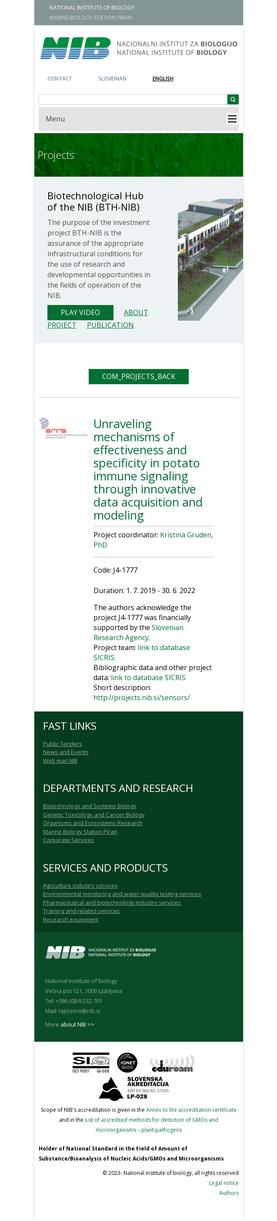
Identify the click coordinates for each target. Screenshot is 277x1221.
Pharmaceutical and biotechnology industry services (112, 902)
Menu (55, 119)
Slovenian (112, 78)
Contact (59, 78)
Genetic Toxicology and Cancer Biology (94, 814)
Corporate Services (68, 840)
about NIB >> (77, 1024)
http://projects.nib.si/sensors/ (141, 697)
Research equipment (70, 919)
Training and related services (81, 911)
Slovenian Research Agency (138, 632)
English (163, 78)
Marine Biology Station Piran (80, 831)
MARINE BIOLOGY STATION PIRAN (91, 17)
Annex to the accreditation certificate (191, 1110)
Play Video (80, 312)
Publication (110, 325)
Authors (229, 1193)
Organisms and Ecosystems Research (93, 823)
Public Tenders (62, 744)
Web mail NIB (60, 761)
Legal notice (224, 1183)
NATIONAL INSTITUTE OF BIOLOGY (92, 7)
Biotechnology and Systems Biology (90, 806)
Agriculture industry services (80, 885)
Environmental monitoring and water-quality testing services (122, 894)
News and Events (66, 752)
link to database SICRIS (147, 677)
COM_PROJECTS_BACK (138, 376)
